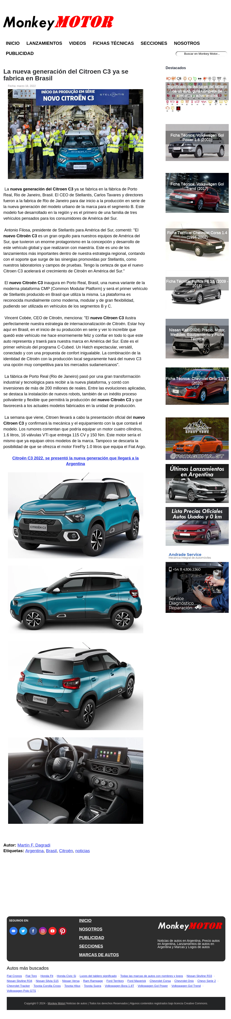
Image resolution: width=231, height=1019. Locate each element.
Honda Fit (46, 976)
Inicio (13, 43)
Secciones (154, 43)
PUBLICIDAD (91, 937)
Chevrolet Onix (184, 981)
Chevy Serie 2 (206, 981)
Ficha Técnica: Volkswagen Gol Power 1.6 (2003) (197, 137)
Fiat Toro (31, 976)
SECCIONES (91, 946)
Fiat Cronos (14, 976)
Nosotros (187, 43)
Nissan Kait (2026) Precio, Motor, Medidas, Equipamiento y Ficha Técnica (197, 334)
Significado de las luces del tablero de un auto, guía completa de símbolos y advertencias (197, 91)
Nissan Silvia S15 (47, 981)
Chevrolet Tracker (18, 985)
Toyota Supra (92, 985)
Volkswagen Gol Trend (186, 985)
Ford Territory (115, 981)
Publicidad (20, 53)
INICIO (85, 920)
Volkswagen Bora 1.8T (119, 985)
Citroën (66, 850)
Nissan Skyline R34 (19, 981)
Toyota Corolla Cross (47, 985)
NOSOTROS (90, 929)
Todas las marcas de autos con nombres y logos (151, 976)
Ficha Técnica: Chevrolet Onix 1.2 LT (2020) (197, 380)
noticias (82, 850)
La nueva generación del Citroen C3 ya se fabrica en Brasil (65, 75)
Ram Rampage (93, 981)
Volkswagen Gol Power (153, 985)
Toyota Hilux (72, 985)
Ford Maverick (136, 981)
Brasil (51, 850)
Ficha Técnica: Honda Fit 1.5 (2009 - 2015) (197, 283)
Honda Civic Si (66, 976)
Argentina (34, 850)
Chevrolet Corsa (160, 981)
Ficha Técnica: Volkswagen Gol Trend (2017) (197, 186)
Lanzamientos (44, 43)
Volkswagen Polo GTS (21, 990)
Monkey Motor (56, 1003)
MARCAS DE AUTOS (99, 955)
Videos (77, 43)
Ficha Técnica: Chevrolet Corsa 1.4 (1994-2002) (197, 235)
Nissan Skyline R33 (199, 976)
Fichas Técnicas (113, 43)
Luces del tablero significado (98, 976)
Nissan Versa (71, 981)
